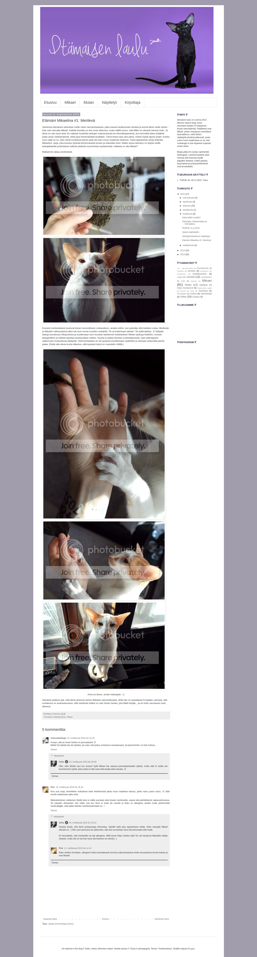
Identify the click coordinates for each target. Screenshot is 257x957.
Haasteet (180, 271)
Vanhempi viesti (161, 919)
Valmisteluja (206, 293)
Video (183, 296)
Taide (192, 291)
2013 (182, 254)
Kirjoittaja (132, 102)
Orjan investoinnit (185, 288)
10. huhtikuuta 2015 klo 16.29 (80, 738)
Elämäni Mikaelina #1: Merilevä (196, 240)
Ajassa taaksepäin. (191, 232)
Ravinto (183, 291)
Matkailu (194, 281)
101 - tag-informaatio (185, 268)
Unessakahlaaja (58, 738)
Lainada (190, 276)
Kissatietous (181, 274)
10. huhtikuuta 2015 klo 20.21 (82, 823)
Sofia (61, 762)
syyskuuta (188, 202)
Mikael (70, 102)
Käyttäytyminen (59, 717)
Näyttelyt (109, 102)
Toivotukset (181, 294)
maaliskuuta (188, 245)
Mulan (89, 102)
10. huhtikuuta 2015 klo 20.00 (82, 762)
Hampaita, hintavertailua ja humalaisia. (194, 222)
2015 (182, 194)
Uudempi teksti (50, 919)
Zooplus (196, 297)
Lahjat (179, 277)
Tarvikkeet (203, 291)
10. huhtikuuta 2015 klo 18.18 (69, 787)
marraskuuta (189, 198)
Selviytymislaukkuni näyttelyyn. (196, 236)
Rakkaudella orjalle (204, 288)
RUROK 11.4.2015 (190, 228)
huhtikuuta (188, 214)
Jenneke (191, 271)
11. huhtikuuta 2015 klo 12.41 (77, 848)
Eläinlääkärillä (202, 268)
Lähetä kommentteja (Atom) (60, 924)
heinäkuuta (188, 210)
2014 (182, 250)
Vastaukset (59, 756)
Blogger (191, 948)
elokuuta (187, 206)
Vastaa (54, 749)
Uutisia (193, 293)
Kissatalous (204, 271)
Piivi (53, 787)
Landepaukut (206, 277)
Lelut (183, 281)
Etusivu (50, 102)
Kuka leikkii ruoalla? (191, 217)
